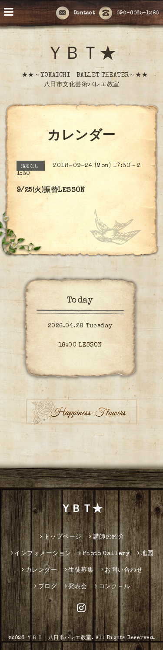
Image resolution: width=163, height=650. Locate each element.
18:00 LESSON (80, 345)
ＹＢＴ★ (82, 55)
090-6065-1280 (129, 13)
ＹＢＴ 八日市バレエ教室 (59, 638)
